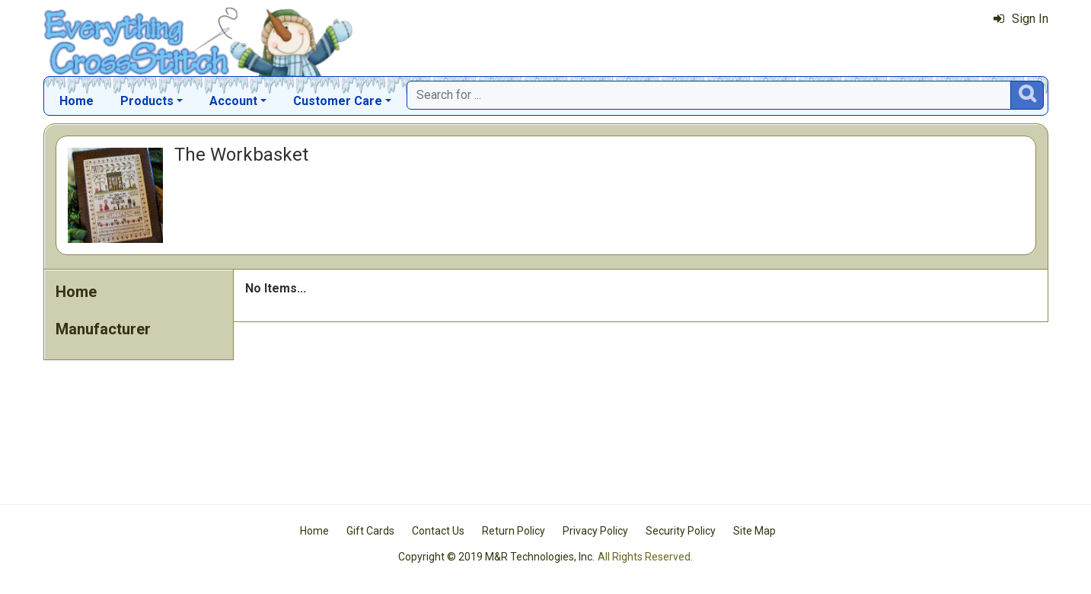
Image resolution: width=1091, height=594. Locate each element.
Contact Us (438, 531)
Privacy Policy (595, 531)
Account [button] (233, 101)
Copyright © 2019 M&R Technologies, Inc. (496, 557)
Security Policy (681, 531)
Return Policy (513, 531)
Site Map (754, 531)
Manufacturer (103, 329)
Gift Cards (370, 531)
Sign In (1021, 18)
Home (76, 101)
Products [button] (147, 101)
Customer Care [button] (337, 101)
